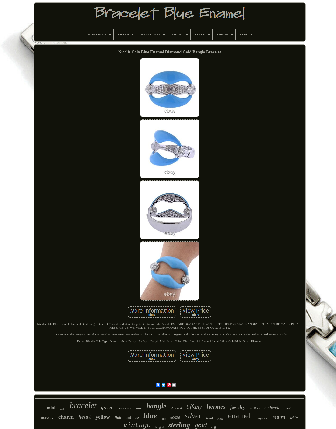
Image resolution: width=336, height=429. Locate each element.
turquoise (262, 418)
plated (220, 419)
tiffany (194, 406)
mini (51, 407)
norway (47, 417)
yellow (102, 417)
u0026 (175, 417)
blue (150, 415)
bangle (156, 406)
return (279, 417)
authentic (272, 407)
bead (209, 418)
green (106, 407)
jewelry (237, 407)
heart (84, 417)
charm (66, 417)
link (118, 417)
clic (164, 418)
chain (288, 408)
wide (62, 409)
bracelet (83, 405)
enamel (239, 415)
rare (139, 408)
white (294, 418)
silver (193, 415)
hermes (215, 406)
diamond (176, 408)
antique (132, 417)
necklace (255, 408)
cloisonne (124, 408)
